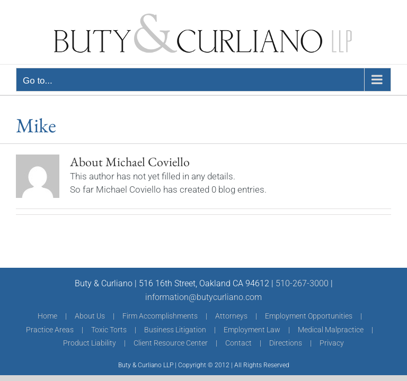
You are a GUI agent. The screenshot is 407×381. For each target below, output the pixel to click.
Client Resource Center (171, 343)
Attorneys (231, 316)
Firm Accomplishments (160, 316)
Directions (285, 343)
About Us (90, 316)
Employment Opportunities (308, 316)
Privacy (332, 343)
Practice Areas (50, 329)
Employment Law (252, 329)
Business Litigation (175, 329)
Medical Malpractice (331, 329)
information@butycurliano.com (203, 297)
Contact (238, 343)
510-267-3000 (302, 283)
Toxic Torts (109, 329)
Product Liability (89, 343)
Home (47, 316)
